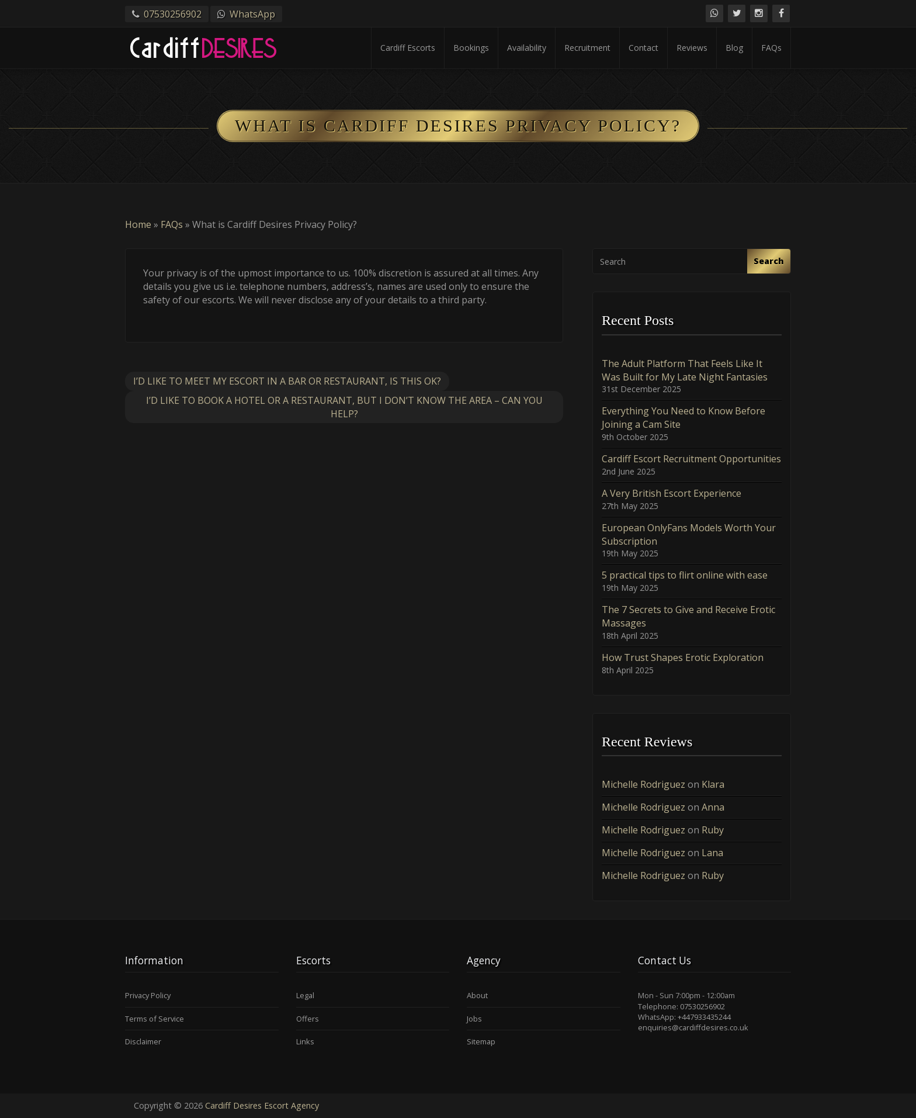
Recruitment (587, 47)
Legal (305, 995)
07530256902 (173, 14)
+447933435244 (704, 1017)
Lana (712, 852)
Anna (713, 807)
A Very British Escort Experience (671, 493)
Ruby (713, 829)
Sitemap (481, 1041)
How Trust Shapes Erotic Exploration (683, 657)
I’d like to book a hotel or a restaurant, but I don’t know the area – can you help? (344, 407)
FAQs (771, 47)
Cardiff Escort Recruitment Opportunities (691, 458)
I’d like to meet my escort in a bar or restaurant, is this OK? (287, 381)
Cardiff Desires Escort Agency (262, 1105)
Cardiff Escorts (407, 47)
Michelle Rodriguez (643, 784)
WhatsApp (252, 14)
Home (138, 224)
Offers (307, 1018)
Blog (734, 47)
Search (769, 260)
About (477, 995)
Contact (643, 47)
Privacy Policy (148, 995)
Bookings (471, 47)
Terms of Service (154, 1018)
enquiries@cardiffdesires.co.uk (693, 1027)
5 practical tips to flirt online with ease (685, 575)
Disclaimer (143, 1041)
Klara (713, 784)
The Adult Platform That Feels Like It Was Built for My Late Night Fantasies (685, 370)
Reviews (691, 47)
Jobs (474, 1018)
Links (305, 1041)
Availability (526, 47)
